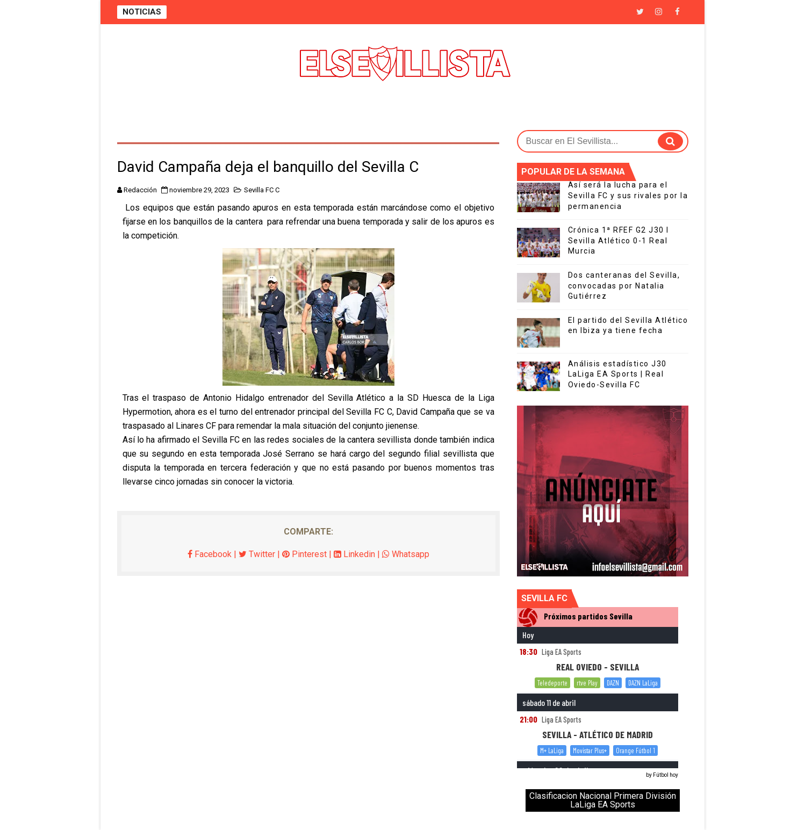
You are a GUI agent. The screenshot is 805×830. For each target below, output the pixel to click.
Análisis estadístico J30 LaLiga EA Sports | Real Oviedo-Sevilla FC (617, 374)
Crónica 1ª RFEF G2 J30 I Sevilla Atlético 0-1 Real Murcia (618, 240)
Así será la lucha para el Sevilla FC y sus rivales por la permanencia (628, 195)
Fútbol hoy (665, 775)
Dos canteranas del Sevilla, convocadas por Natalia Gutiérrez (624, 285)
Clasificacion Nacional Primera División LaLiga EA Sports (602, 800)
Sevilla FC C (261, 190)
